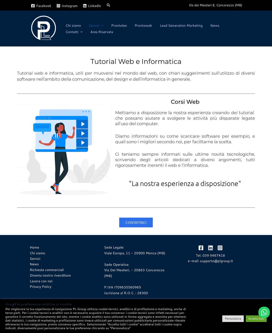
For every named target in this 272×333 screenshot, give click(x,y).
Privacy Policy (40, 286)
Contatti (229, 25)
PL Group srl (34, 42)
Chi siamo (73, 25)
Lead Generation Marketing (176, 25)
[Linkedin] (91, 6)
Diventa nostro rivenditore (50, 275)
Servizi (94, 25)
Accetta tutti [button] (256, 318)
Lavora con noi (41, 280)
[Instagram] (67, 6)
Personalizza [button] (233, 318)
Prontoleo (116, 25)
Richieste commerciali (47, 269)
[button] (108, 5)
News (209, 25)
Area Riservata (76, 31)
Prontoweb (140, 25)
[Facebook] (41, 6)
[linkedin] (210, 247)
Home (34, 247)
